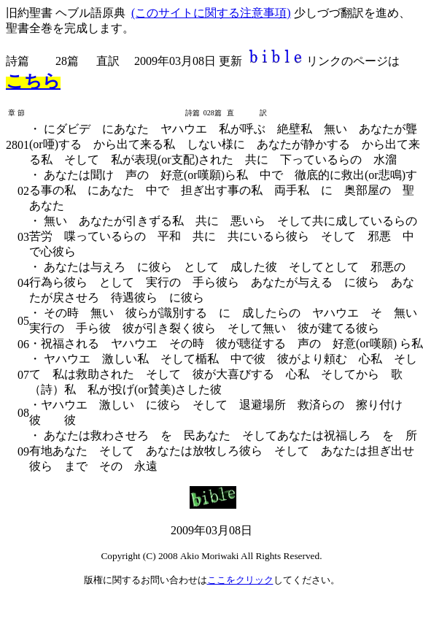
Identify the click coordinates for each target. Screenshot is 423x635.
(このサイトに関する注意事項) (211, 13)
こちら (33, 81)
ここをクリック (240, 579)
